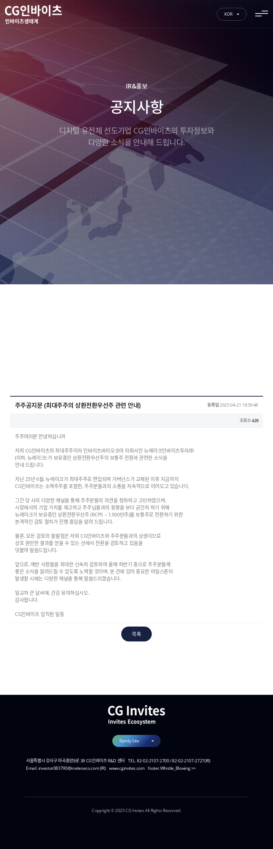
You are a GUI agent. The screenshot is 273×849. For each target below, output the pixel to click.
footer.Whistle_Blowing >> (172, 768)
